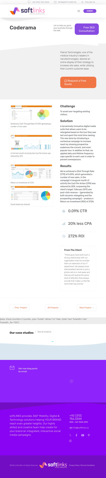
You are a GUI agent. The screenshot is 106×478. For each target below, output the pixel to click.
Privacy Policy (74, 465)
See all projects (44, 332)
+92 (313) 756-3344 (40, 2)
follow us (90, 2)
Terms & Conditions (87, 465)
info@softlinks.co (67, 2)
